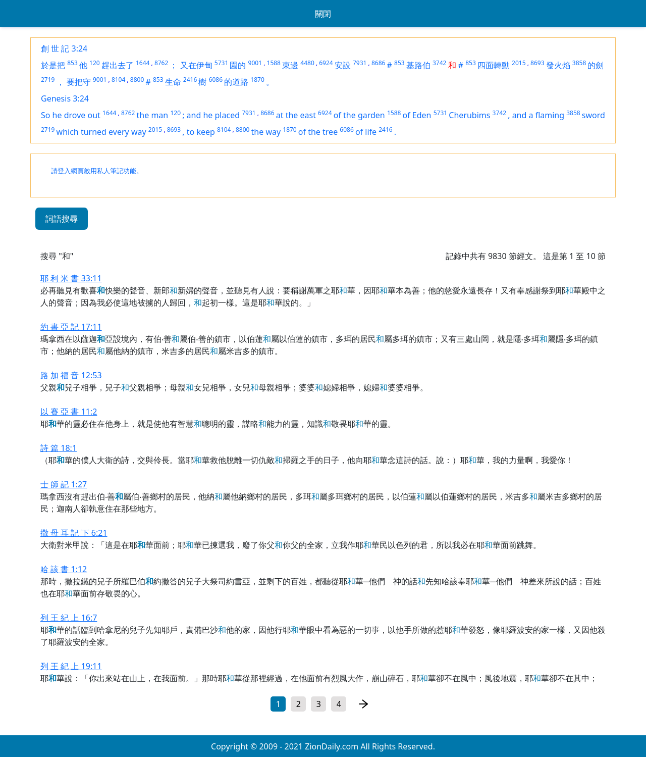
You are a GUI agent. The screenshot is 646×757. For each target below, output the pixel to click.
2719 (48, 79)
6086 (216, 79)
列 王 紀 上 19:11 (71, 666)
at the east (296, 115)
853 (72, 63)
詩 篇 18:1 (58, 447)
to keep (201, 131)
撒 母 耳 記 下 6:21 (73, 532)
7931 (359, 63)
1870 (257, 79)
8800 (137, 79)
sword (593, 115)
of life (365, 131)
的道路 (236, 81)
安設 (343, 65)
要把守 (79, 81)
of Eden (417, 115)
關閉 (323, 13)
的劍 (595, 65)
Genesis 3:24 (65, 98)
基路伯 (418, 65)
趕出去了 (117, 65)
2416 (190, 79)
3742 (439, 63)
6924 (326, 63)
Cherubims (469, 115)
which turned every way (101, 131)
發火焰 (558, 65)
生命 (173, 81)
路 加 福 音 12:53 (71, 375)
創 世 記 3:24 (64, 48)
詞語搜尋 (61, 218)
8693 (537, 63)
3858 (579, 63)
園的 (238, 65)
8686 (378, 63)
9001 (255, 63)
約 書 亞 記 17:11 (71, 326)
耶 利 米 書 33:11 (71, 278)
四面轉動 (493, 65)
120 (94, 63)
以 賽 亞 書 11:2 (68, 411)
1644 (142, 63)
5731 (221, 63)
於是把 (53, 65)
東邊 (290, 65)
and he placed (213, 115)
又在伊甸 (196, 65)
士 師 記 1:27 (63, 484)
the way (266, 131)
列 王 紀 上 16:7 (68, 617)
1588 (274, 63)
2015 (518, 63)
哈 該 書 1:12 (63, 569)
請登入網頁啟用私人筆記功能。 (97, 171)
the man (153, 115)
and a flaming (538, 115)
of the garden (359, 115)
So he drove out (70, 115)
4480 (307, 63)
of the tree (318, 131)
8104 (118, 79)
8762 (161, 63)
